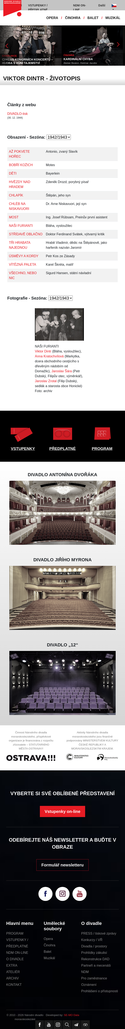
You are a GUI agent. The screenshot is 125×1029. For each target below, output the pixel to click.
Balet (47, 951)
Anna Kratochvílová (49, 356)
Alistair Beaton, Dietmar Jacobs (80, 63)
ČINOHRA (73, 18)
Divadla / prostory (94, 946)
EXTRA (11, 965)
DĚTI (12, 173)
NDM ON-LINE (17, 952)
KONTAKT (14, 984)
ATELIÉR (13, 972)
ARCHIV (12, 978)
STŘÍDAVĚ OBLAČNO (26, 234)
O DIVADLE (15, 959)
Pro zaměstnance (94, 978)
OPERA (52, 18)
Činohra (49, 945)
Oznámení (89, 984)
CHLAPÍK (16, 195)
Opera (48, 939)
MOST (13, 217)
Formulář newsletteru (62, 865)
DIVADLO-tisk (17, 113)
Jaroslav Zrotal (46, 381)
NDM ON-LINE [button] (79, 7)
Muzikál (49, 958)
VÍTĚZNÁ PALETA (22, 264)
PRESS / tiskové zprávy (98, 933)
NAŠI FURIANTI (21, 225)
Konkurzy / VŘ (91, 940)
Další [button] (101, 5)
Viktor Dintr (43, 351)
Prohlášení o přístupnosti (99, 991)
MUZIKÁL (112, 18)
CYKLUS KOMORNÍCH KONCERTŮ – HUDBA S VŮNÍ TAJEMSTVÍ (27, 61)
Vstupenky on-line (62, 811)
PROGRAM (102, 448)
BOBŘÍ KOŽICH (21, 165)
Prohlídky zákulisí (94, 952)
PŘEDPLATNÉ (62, 448)
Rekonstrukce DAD (95, 959)
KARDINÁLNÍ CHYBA (78, 59)
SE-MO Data (71, 1015)
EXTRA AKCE (9, 56)
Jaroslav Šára (61, 371)
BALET (92, 18)
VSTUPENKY (23, 448)
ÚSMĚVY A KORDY (23, 256)
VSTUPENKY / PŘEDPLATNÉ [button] (38, 7)
